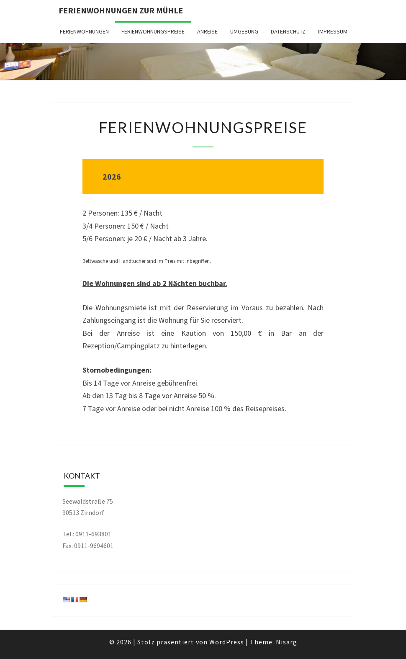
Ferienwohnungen (84, 31)
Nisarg (286, 642)
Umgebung (244, 31)
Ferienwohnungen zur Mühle (121, 10)
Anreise (207, 31)
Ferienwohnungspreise (153, 31)
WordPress (226, 642)
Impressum (332, 31)
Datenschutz (288, 31)
